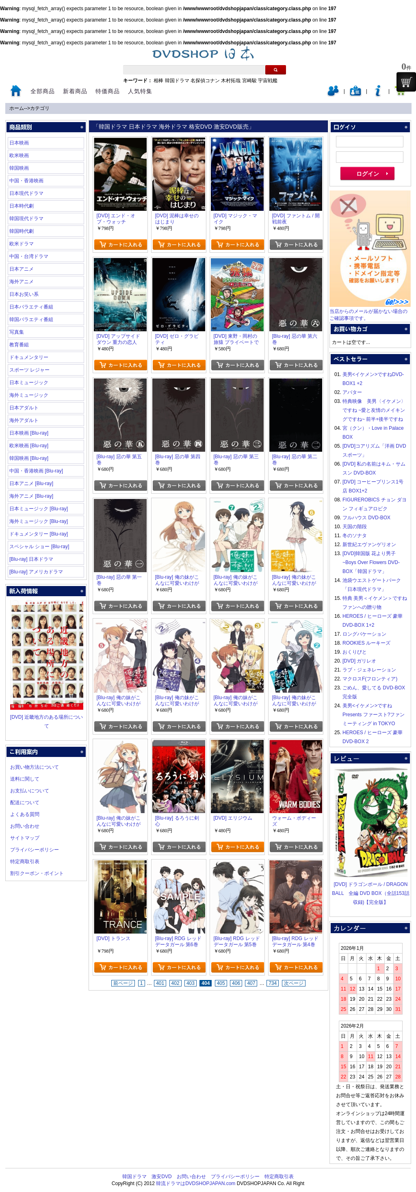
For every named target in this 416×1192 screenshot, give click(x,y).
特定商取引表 (24, 861)
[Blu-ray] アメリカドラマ (36, 572)
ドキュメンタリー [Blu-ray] (38, 534)
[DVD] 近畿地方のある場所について (46, 717)
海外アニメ (21, 281)
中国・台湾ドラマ (28, 256)
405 (221, 983)
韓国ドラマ (177, 80)
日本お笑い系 (24, 294)
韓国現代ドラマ (26, 218)
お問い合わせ (24, 826)
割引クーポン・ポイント (37, 873)
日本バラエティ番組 (31, 307)
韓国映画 (19, 168)
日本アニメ (21, 269)
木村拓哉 (230, 80)
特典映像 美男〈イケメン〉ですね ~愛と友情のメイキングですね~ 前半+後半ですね (374, 410)
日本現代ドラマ (26, 193)
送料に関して (24, 779)
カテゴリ (40, 108)
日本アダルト (24, 408)
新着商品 (75, 91)
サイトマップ (24, 838)
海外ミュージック (28, 395)
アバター (352, 392)
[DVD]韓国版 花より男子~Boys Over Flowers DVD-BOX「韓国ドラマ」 (371, 562)
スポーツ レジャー (29, 370)
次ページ (293, 983)
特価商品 (107, 91)
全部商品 (42, 91)
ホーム (16, 108)
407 (251, 983)
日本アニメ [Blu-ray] (31, 483)
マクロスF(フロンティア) (369, 679)
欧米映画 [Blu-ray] (28, 445)
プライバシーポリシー (34, 850)
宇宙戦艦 (267, 80)
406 (236, 983)
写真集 (16, 332)
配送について (24, 802)
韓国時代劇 (21, 231)
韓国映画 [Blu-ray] (28, 458)
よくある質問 (24, 814)
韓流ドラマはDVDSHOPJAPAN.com (195, 1183)
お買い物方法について (34, 767)
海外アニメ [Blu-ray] (31, 496)
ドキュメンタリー (28, 357)
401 (160, 983)
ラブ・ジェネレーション (369, 670)
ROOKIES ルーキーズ (366, 643)
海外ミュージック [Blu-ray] (38, 521)
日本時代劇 (21, 206)
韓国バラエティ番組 (31, 319)
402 (175, 983)
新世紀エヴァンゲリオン (369, 544)
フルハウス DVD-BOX (366, 518)
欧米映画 (19, 155)
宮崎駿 (249, 80)
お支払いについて (29, 791)
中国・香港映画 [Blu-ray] (36, 471)
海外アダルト (24, 420)
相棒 (158, 80)
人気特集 (140, 91)
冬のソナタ (354, 535)
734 (273, 983)
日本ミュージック (28, 382)
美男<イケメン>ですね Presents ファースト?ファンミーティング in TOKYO (373, 714)
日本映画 (19, 143)
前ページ (123, 983)
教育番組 (19, 345)
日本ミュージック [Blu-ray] (38, 509)
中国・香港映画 (26, 181)
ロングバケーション (364, 634)
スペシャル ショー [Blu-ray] (39, 546)
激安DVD (161, 1176)
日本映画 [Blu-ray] (28, 433)
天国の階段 (354, 526)
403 (190, 983)
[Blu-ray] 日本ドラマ (31, 559)
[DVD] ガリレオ (359, 661)
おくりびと (354, 652)
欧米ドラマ (21, 244)
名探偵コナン (205, 80)
